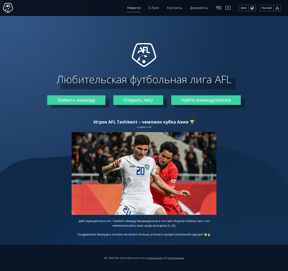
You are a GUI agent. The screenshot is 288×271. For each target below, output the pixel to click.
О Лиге (153, 8)
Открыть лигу (138, 100)
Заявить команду (76, 100)
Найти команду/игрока (206, 100)
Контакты (174, 8)
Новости (133, 8)
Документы (199, 8)
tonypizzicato (155, 257)
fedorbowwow (176, 257)
